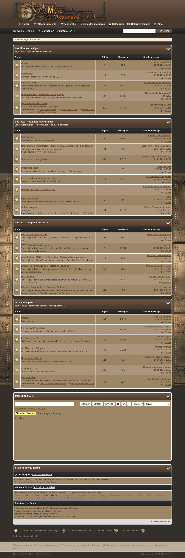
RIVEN (25, 63)
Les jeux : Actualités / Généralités (34, 121)
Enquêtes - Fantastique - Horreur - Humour (45, 265)
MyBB (23, 554)
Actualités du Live (69, 109)
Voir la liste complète (42, 474)
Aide (160, 24)
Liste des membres (94, 24)
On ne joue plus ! (25, 302)
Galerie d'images (140, 24)
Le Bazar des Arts (31, 338)
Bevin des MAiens (48, 109)
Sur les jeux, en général (34, 159)
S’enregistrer (64, 31)
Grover (168, 68)
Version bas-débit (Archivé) (97, 545)
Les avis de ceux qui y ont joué (39, 178)
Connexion (48, 31)
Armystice (166, 282)
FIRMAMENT (28, 73)
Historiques (28, 276)
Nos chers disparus (49, 152)
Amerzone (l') (46, 213)
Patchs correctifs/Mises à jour (38, 189)
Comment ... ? (29, 368)
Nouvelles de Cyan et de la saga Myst (42, 94)
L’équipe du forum (22, 545)
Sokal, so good (29, 207)
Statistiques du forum (160, 521)
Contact (38, 545)
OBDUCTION (28, 82)
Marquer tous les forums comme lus (134, 545)
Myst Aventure (52, 545)
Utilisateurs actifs (37, 408)
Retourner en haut (71, 545)
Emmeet (18, 495)
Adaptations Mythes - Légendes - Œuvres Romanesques (53, 257)
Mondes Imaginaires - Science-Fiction (43, 287)
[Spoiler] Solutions (47, 112)
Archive (31, 396)
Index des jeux (29, 167)
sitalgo (168, 182)
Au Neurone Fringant (33, 348)
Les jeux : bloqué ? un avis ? (31, 222)
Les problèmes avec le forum (53, 383)
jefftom (168, 88)
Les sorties (27, 137)
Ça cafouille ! (28, 377)
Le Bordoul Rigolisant (33, 328)
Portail (25, 24)
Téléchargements (46, 24)
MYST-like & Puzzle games (36, 245)
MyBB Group (45, 554)
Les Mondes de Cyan (27, 48)
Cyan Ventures (29, 198)
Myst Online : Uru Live (34, 103)
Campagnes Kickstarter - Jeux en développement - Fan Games (57, 146)
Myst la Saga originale (34, 234)
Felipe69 (52, 514)
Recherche (70, 24)
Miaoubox (21, 395)
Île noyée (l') (62, 213)
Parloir (25, 318)
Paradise (77, 213)
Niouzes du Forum (31, 358)
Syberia (89, 213)
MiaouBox (20, 408)
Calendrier (118, 24)
